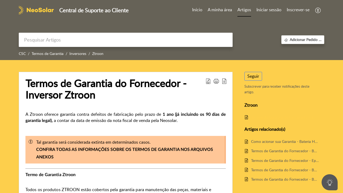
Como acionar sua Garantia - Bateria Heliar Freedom (285, 141)
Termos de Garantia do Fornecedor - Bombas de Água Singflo (285, 150)
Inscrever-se (298, 10)
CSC (22, 53)
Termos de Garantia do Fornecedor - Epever (285, 160)
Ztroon (97, 53)
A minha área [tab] (220, 10)
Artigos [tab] (244, 10)
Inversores (77, 53)
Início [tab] (197, 10)
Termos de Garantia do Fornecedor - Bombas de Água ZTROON (285, 169)
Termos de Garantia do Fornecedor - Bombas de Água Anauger (285, 179)
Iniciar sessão (268, 10)
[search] (126, 40)
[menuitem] (269, 10)
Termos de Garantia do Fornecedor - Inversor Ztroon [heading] (106, 89)
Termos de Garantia (48, 53)
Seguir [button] (253, 76)
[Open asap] (330, 182)
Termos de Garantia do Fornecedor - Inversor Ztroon (285, 117)
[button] (318, 10)
